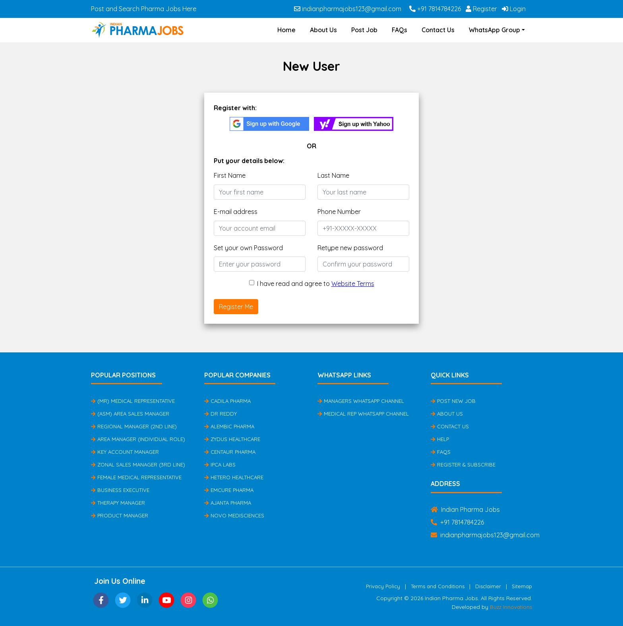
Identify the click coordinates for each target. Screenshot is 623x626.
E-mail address (235, 212)
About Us (323, 30)
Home (286, 30)
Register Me (236, 307)
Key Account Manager (125, 452)
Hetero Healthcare (233, 477)
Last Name (333, 175)
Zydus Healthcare (232, 439)
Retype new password (350, 248)
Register (481, 9)
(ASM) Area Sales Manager (130, 413)
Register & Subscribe (463, 464)
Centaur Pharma (229, 452)
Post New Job (453, 401)
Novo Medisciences (234, 515)
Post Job (364, 30)
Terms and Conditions (437, 586)
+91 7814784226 (435, 9)
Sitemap (522, 586)
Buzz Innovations (511, 607)
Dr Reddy (220, 413)
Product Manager (119, 515)
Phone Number (339, 212)
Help (440, 439)
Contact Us (438, 30)
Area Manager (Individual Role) (138, 439)
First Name (230, 175)
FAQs (399, 30)
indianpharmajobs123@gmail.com (347, 9)
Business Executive (120, 490)
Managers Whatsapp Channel (360, 401)
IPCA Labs (220, 464)
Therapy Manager (118, 503)
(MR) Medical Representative (133, 401)
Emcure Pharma (228, 490)
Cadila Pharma (227, 401)
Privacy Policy (383, 586)
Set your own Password (248, 248)
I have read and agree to (315, 284)
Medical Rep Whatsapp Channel (363, 413)
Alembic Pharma (229, 426)
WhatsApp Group (494, 30)
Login (514, 9)
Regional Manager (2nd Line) (134, 426)
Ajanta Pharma (227, 503)
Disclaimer (488, 586)
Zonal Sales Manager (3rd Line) (138, 464)
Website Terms (352, 284)
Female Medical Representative (136, 477)
